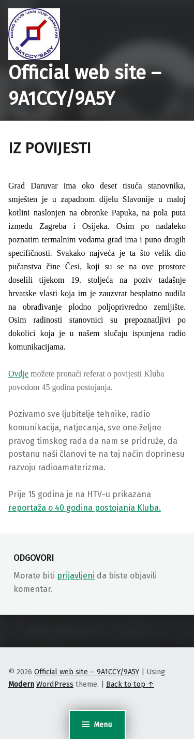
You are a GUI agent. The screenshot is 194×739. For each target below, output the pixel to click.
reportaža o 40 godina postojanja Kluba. (84, 508)
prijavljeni (76, 576)
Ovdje (18, 373)
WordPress (54, 684)
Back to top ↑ (130, 684)
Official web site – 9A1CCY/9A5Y (86, 671)
